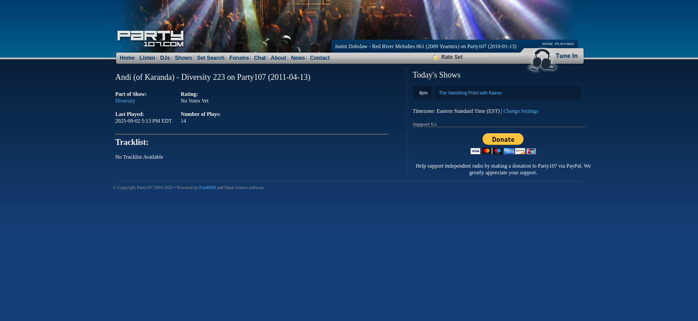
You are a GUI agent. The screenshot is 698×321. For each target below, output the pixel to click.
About (278, 58)
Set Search (210, 58)
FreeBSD (207, 187)
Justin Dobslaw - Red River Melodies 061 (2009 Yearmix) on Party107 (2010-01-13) (425, 46)
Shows (183, 58)
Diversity (125, 101)
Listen (147, 58)
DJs (165, 58)
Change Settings (520, 111)
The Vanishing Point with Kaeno (470, 93)
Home (127, 58)
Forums (239, 58)
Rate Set (448, 57)
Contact (320, 58)
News (298, 58)
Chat (260, 58)
